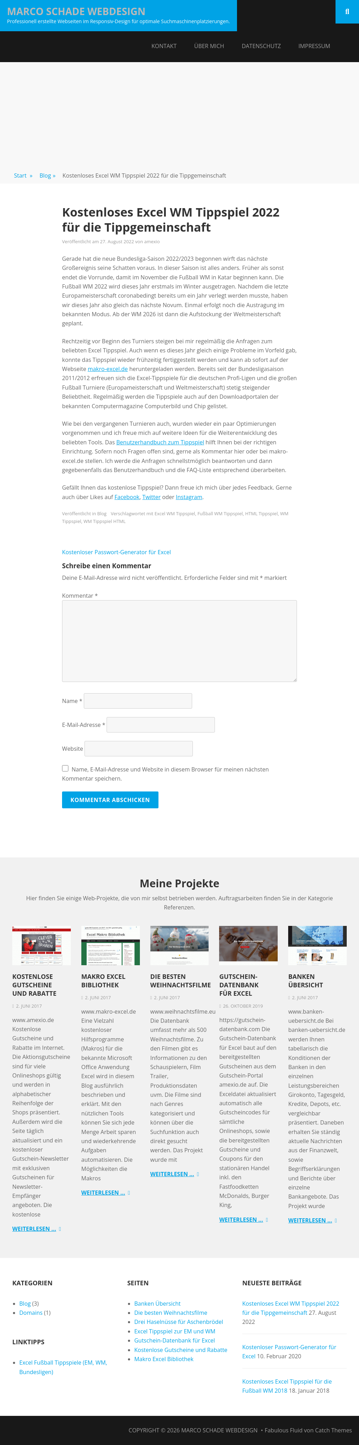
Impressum (314, 46)
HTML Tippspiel (261, 513)
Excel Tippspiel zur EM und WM (174, 1331)
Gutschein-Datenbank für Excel (238, 984)
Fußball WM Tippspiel (220, 513)
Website (72, 749)
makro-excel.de (108, 369)
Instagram (189, 497)
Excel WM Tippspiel (175, 513)
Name (72, 701)
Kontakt (164, 46)
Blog (48, 175)
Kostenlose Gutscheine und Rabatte (34, 984)
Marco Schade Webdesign (76, 11)
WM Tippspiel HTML (104, 521)
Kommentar (80, 595)
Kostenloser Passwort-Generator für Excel (116, 552)
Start (23, 175)
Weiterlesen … (34, 1229)
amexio (152, 241)
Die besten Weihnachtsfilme (180, 980)
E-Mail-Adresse (83, 725)
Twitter (151, 497)
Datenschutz (261, 46)
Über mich (209, 46)
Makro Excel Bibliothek (103, 980)
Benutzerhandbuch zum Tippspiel (160, 442)
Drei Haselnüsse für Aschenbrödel (178, 1322)
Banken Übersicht (305, 980)
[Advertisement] (179, 115)
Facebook (127, 497)
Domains (30, 1313)
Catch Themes (333, 1430)
